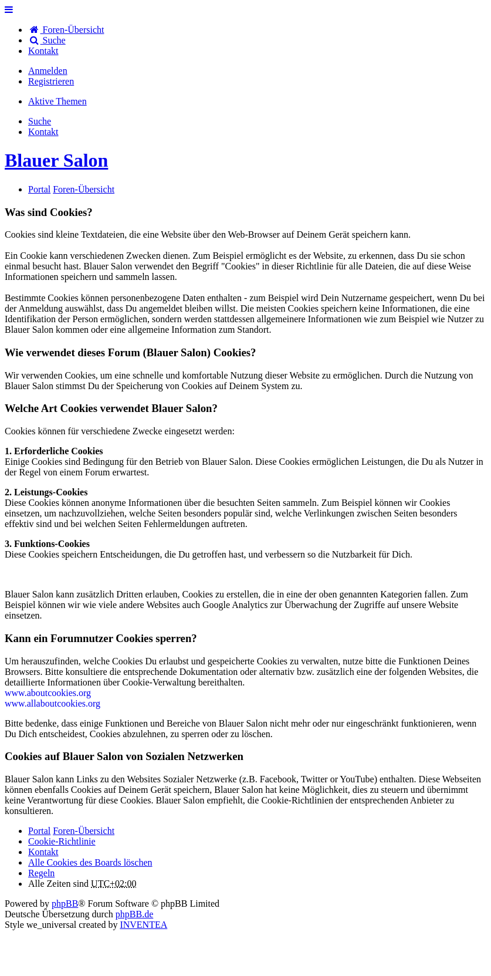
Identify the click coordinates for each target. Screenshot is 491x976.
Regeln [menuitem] (41, 873)
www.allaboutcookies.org (52, 703)
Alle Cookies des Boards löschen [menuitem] (90, 862)
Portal (39, 189)
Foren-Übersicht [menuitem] (66, 30)
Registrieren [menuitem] (51, 81)
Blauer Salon (56, 160)
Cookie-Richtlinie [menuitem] (62, 841)
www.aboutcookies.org (48, 693)
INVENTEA (143, 925)
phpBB (65, 904)
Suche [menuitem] (47, 40)
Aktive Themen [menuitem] (57, 101)
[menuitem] (43, 51)
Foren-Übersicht (83, 831)
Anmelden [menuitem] (47, 71)
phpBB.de (134, 914)
